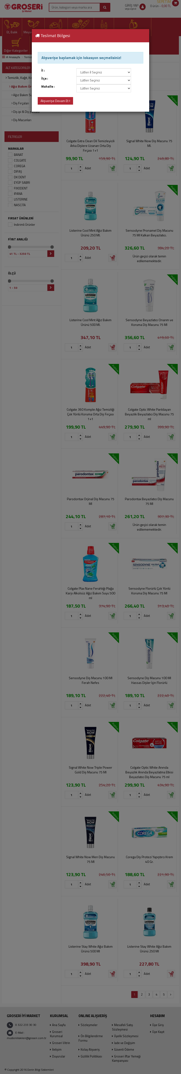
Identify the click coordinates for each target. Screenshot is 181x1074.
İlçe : (44, 78)
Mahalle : (48, 86)
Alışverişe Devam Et (55, 100)
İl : (43, 70)
